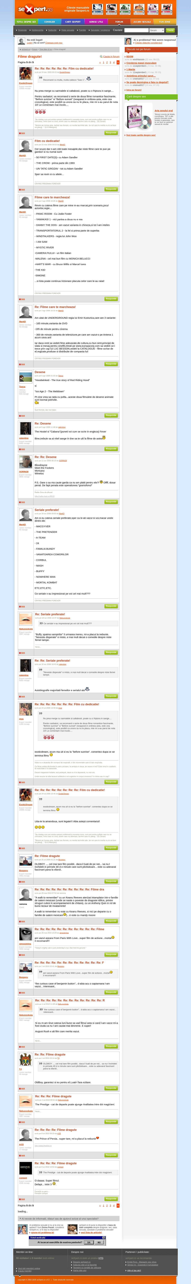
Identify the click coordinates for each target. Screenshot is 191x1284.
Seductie (52, 30)
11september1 (139, 66)
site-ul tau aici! (134, 1270)
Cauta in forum (111, 56)
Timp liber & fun (45, 49)
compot (23, 1178)
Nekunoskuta (26, 629)
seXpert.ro (26, 49)
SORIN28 (23, 471)
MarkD (22, 155)
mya (21, 719)
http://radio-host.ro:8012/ (45, 496)
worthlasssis (138, 59)
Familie (82, 30)
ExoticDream (25, 83)
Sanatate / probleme (100, 30)
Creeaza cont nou (53, 43)
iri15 (21, 1144)
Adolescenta (37, 30)
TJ (20, 1069)
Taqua (22, 386)
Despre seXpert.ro (82, 1262)
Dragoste (22, 30)
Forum (34, 49)
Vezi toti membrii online (29, 1268)
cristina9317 (138, 78)
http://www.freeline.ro (43, 1146)
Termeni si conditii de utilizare (87, 1267)
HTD (100, 1258)
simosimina (25, 944)
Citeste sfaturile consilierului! (148, 43)
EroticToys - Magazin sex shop (141, 1262)
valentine (23, 438)
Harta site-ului (79, 1270)
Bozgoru (23, 870)
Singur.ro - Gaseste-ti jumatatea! (142, 1265)
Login (29, 43)
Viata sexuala (67, 30)
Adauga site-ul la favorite (85, 1265)
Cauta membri (25, 1271)
